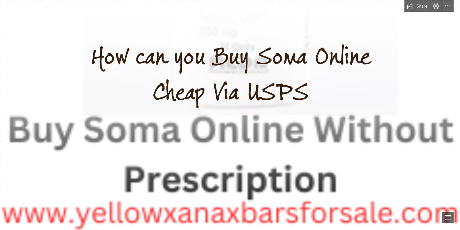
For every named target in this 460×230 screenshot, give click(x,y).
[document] (230, 115)
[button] (417, 6)
